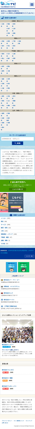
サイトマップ (29, 420)
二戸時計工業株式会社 (10, 306)
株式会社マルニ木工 (8, 370)
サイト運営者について (19, 420)
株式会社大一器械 (7, 378)
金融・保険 (4, 240)
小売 (2, 231)
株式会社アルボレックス (9, 386)
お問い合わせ (5, 422)
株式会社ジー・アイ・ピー (12, 280)
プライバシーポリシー (7, 420)
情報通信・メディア (7, 234)
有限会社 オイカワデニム (12, 286)
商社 (2, 221)
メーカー (3, 218)
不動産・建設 (5, 237)
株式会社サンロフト (8, 344)
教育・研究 (4, 227)
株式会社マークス (9, 299)
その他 (3, 243)
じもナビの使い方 (17, 189)
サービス (3, 224)
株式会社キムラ (8, 293)
